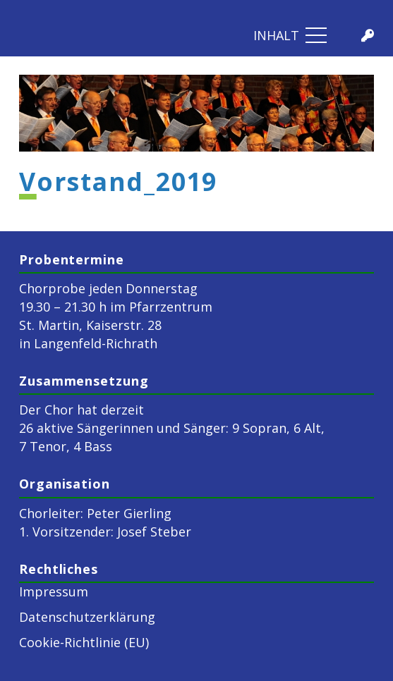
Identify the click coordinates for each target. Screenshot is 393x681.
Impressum (53, 591)
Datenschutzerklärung (87, 616)
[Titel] (367, 35)
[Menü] (290, 35)
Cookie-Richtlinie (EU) (84, 642)
